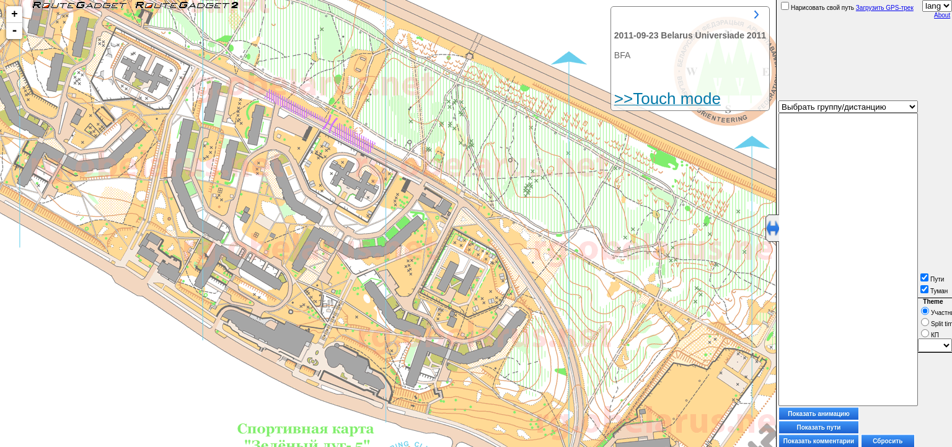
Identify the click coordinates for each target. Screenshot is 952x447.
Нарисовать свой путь (817, 7)
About (942, 15)
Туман (934, 291)
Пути (932, 279)
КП (930, 335)
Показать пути (819, 427)
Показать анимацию (819, 413)
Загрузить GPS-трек (885, 7)
